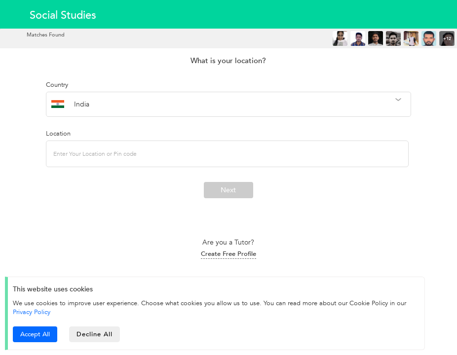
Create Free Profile (228, 253)
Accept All (35, 334)
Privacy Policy (31, 312)
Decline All (94, 334)
